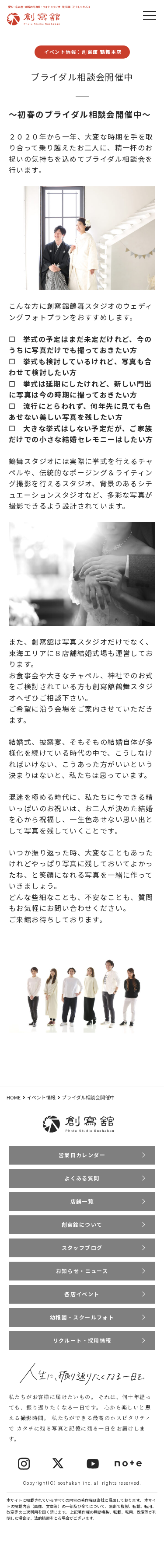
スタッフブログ (82, 1247)
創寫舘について (82, 1224)
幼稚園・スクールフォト (82, 1317)
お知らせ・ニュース (82, 1270)
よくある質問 (81, 1178)
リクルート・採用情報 (82, 1340)
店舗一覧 (82, 1201)
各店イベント (81, 1294)
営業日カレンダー (82, 1154)
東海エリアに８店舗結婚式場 (58, 653)
